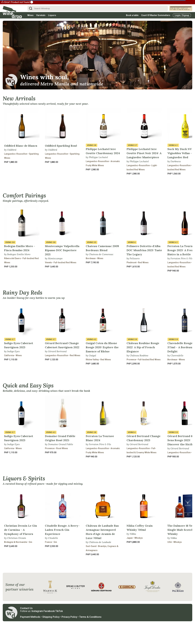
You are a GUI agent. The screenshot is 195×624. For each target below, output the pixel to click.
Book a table (132, 15)
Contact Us (26, 608)
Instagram (37, 611)
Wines (30, 15)
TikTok (59, 611)
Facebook (49, 611)
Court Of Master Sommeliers (155, 15)
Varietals (40, 15)
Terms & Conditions (90, 616)
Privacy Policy (69, 616)
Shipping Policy (51, 616)
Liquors (52, 15)
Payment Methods (30, 616)
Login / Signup (182, 15)
